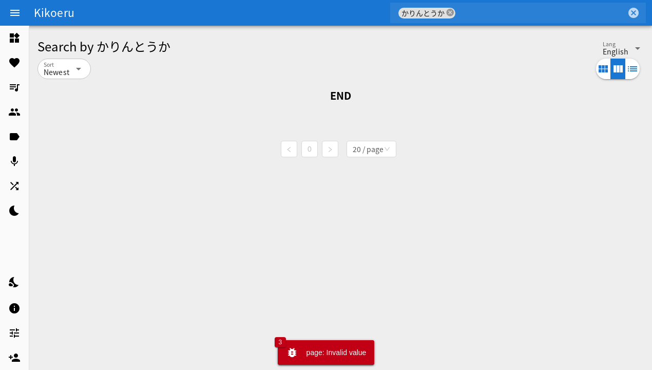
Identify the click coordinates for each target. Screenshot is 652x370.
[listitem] (14, 38)
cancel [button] (450, 12)
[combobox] (540, 13)
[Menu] (15, 13)
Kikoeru (54, 12)
